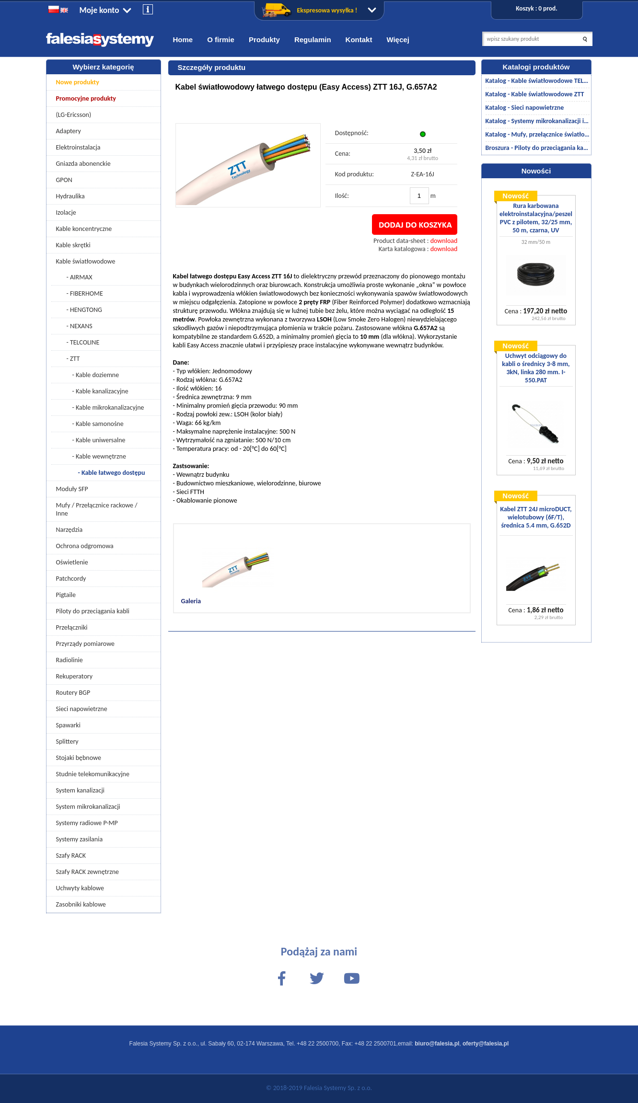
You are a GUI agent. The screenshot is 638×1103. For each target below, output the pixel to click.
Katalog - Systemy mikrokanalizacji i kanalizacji (538, 121)
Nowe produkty (77, 82)
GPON (64, 180)
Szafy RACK (71, 855)
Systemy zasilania (79, 839)
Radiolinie (69, 660)
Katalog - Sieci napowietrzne (525, 107)
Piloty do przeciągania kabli (92, 611)
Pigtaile (66, 595)
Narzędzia (69, 530)
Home (183, 39)
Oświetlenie (72, 562)
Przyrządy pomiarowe (85, 644)
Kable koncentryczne (84, 229)
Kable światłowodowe (86, 261)
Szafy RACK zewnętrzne (87, 872)
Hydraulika (70, 196)
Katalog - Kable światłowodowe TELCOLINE (538, 81)
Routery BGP (73, 693)
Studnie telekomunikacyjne (92, 774)
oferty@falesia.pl (486, 1043)
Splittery (67, 741)
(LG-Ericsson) (74, 115)
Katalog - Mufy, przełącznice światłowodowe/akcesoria (538, 134)
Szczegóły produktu (212, 67)
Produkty (264, 39)
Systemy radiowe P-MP (87, 823)
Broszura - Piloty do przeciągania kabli (538, 148)
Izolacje (66, 212)
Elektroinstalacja (78, 147)
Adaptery (68, 131)
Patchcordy (71, 578)
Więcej (397, 39)
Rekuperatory (74, 676)
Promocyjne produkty (86, 98)
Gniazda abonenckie (83, 164)
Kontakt (359, 39)
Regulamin (312, 39)
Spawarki (68, 725)
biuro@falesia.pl (437, 1043)
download (444, 241)
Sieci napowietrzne (81, 709)
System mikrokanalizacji (88, 807)
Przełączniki (72, 627)
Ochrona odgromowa (85, 546)
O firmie (220, 39)
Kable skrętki (73, 245)
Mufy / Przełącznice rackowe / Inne (97, 509)
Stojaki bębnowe (78, 758)
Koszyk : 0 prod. (536, 8)
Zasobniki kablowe (81, 904)
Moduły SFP (72, 489)
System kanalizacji (80, 790)
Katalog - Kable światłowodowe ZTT (535, 94)
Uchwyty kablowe (80, 888)
